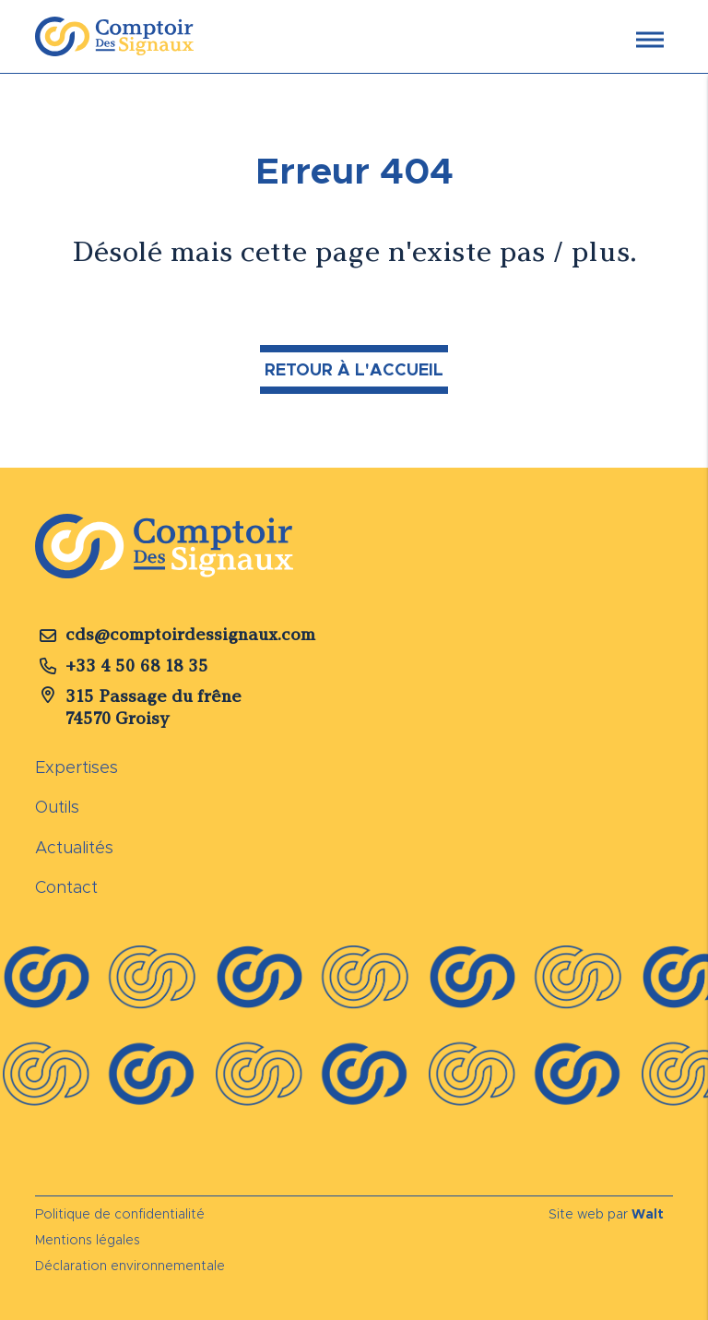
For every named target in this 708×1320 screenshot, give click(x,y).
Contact (66, 887)
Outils (57, 807)
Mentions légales (87, 1239)
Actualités (74, 848)
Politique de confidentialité (120, 1214)
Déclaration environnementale (130, 1265)
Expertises (76, 767)
